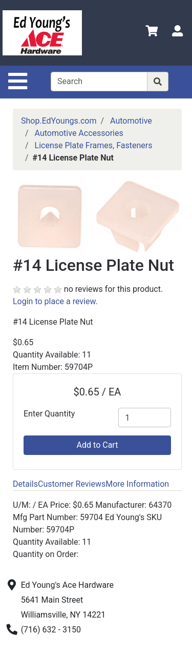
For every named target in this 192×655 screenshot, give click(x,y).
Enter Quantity (49, 414)
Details (25, 484)
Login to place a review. (55, 301)
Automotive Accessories (79, 133)
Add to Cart (97, 445)
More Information (137, 484)
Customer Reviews (71, 484)
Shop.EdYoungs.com (58, 121)
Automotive (131, 121)
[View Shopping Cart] (151, 32)
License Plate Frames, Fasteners (94, 145)
